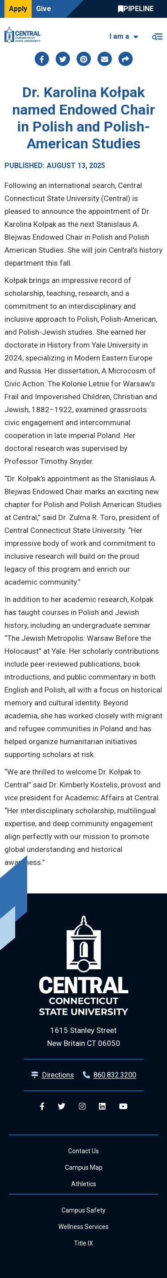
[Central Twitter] (61, 1106)
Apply (18, 8)
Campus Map (83, 1167)
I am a (119, 36)
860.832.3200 (115, 1075)
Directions (58, 1075)
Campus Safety (83, 1210)
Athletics (83, 1184)
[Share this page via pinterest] (84, 59)
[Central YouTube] (123, 1106)
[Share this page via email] (105, 59)
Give (43, 8)
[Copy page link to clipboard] (125, 59)
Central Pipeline (138, 9)
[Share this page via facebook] (42, 59)
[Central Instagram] (82, 1106)
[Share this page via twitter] (63, 59)
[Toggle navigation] (157, 35)
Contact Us (83, 1151)
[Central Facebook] (42, 1106)
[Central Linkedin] (102, 1106)
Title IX (83, 1243)
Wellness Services (83, 1226)
